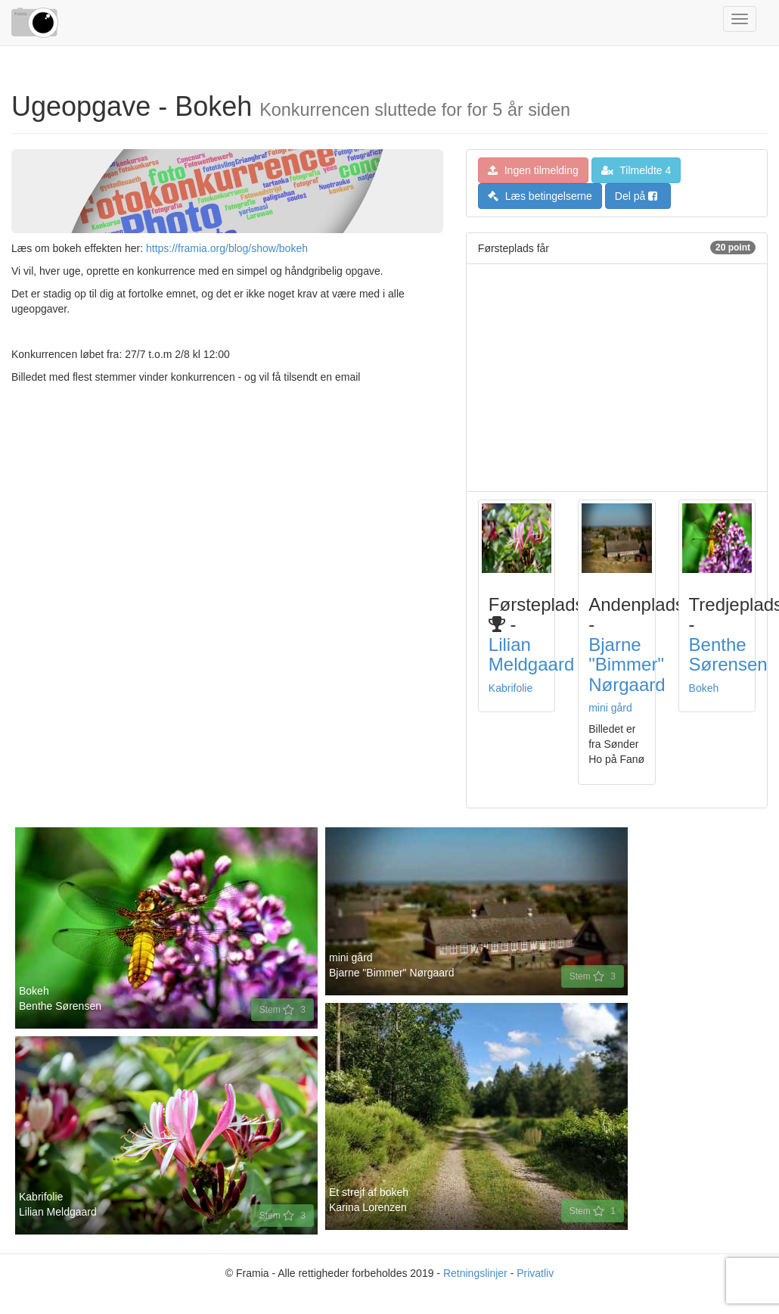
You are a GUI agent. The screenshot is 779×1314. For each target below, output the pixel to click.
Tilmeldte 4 (636, 170)
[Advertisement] (616, 378)
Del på (636, 196)
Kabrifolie (510, 688)
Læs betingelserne (540, 196)
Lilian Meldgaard (531, 654)
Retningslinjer (475, 1273)
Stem (282, 1009)
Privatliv (535, 1273)
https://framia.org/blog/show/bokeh (227, 248)
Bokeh (704, 688)
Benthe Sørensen (728, 654)
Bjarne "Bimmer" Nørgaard (626, 664)
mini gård (610, 708)
